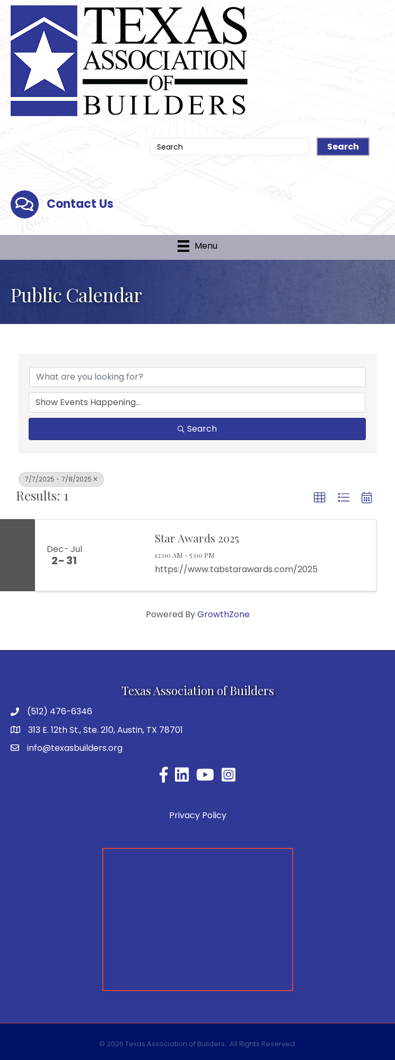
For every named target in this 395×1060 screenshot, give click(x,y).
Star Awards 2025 (197, 537)
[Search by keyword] (197, 377)
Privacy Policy (197, 815)
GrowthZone (223, 614)
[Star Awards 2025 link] (118, 555)
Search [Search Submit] (197, 429)
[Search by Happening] (197, 402)
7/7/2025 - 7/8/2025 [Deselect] (61, 479)
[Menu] (197, 246)
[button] (319, 498)
